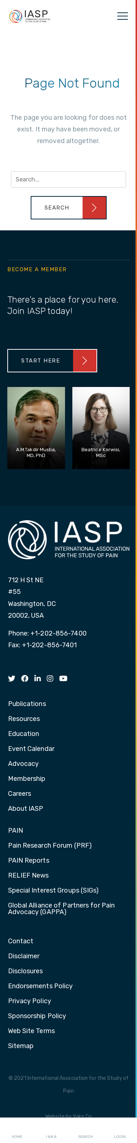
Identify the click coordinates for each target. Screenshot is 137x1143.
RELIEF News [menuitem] (28, 875)
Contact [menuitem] (21, 941)
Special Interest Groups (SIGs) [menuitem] (53, 890)
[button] (69, 207)
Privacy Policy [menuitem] (29, 1001)
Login (120, 1130)
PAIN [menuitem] (15, 831)
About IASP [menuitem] (25, 809)
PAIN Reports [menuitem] (28, 860)
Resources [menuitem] (24, 719)
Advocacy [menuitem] (23, 764)
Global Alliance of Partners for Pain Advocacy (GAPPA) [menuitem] (61, 909)
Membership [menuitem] (27, 779)
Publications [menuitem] (27, 704)
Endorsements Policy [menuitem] (40, 986)
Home (17, 1130)
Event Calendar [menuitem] (31, 749)
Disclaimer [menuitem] (24, 956)
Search (85, 1130)
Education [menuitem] (23, 734)
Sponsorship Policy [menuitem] (37, 1016)
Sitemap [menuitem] (21, 1046)
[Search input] (68, 179)
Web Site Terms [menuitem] (31, 1031)
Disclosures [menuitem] (25, 971)
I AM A (51, 1130)
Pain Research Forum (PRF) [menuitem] (50, 845)
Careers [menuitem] (19, 794)
